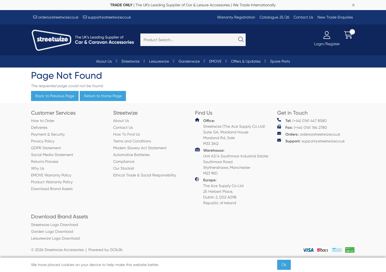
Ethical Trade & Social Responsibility (144, 175)
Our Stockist (123, 168)
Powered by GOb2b (105, 249)
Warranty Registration (236, 17)
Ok (284, 264)
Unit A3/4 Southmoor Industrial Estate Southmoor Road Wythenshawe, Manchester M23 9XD (231, 161)
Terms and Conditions (132, 141)
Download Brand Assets (52, 189)
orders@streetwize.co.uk (56, 17)
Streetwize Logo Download (54, 224)
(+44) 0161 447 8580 (302, 120)
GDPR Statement (46, 148)
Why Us (37, 168)
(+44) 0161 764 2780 (302, 127)
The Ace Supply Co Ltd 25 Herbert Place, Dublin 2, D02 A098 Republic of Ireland (219, 191)
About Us (104, 61)
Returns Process (44, 161)
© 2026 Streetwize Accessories (57, 249)
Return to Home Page (103, 96)
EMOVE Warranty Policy (51, 175)
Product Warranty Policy (52, 182)
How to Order (42, 120)
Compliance (123, 161)
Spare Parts (280, 61)
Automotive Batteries (131, 154)
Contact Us (303, 17)
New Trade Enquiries (335, 17)
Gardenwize (189, 61)
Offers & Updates (246, 61)
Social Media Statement (52, 154)
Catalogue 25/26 (274, 17)
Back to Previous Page (54, 96)
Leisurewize (159, 61)
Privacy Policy (42, 141)
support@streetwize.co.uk (107, 17)
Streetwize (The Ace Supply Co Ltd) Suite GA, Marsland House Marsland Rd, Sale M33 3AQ (230, 132)
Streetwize (130, 61)
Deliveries (39, 127)
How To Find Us (126, 134)
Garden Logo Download (52, 231)
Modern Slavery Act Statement (139, 148)
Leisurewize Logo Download (55, 238)
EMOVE (215, 61)
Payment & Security (48, 134)
